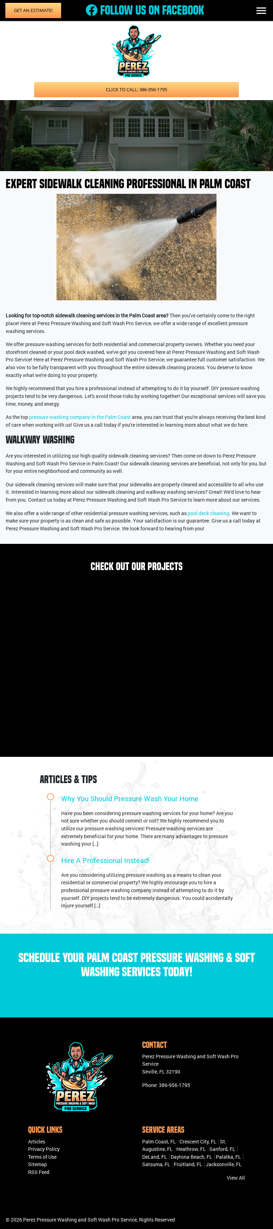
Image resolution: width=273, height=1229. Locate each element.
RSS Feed (38, 1172)
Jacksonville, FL (224, 1164)
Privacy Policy (44, 1149)
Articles (36, 1141)
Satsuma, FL (156, 1164)
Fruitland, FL (188, 1164)
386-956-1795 (174, 1085)
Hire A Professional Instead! (105, 860)
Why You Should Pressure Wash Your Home (129, 798)
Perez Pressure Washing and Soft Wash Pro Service (80, 1219)
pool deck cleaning (208, 513)
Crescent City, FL (198, 1141)
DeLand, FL (154, 1156)
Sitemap (37, 1164)
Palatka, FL (228, 1156)
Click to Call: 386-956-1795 (136, 89)
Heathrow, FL (191, 1149)
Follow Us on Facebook (145, 10)
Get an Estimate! (33, 10)
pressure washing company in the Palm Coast (80, 417)
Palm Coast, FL (159, 1141)
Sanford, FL (222, 1149)
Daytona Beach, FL (191, 1156)
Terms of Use (42, 1156)
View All (236, 1177)
